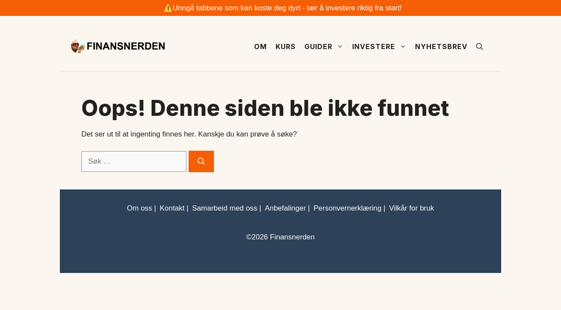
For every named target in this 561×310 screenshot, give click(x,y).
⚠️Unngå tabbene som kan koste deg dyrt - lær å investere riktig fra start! (283, 8)
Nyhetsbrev (441, 46)
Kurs (286, 46)
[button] (479, 46)
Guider (326, 46)
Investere (381, 46)
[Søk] (201, 161)
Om (260, 46)
